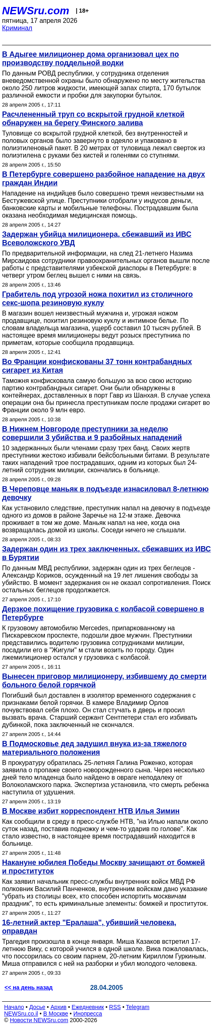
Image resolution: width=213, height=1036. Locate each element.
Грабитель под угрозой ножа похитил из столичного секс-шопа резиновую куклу (97, 298)
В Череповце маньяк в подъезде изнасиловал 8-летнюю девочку (105, 493)
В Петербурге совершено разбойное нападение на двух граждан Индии (103, 178)
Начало (14, 1007)
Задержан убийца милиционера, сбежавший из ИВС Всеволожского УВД (96, 238)
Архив (59, 1007)
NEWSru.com (35, 10)
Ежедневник (88, 1007)
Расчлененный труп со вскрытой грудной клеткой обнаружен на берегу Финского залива (93, 118)
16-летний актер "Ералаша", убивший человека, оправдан (89, 926)
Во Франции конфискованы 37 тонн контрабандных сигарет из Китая (97, 366)
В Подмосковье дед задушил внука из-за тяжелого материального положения (94, 748)
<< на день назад (28, 987)
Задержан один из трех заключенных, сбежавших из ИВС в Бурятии (106, 553)
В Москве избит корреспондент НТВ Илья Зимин (91, 811)
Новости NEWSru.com (39, 1020)
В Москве (55, 1013)
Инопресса (87, 1013)
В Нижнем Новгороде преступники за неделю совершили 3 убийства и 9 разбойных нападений (92, 433)
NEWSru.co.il (21, 1013)
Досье (37, 1007)
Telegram (138, 1007)
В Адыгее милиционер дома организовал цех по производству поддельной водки (90, 58)
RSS (115, 1007)
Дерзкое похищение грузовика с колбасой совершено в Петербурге (103, 613)
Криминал (17, 27)
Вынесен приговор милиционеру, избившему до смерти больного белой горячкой (104, 680)
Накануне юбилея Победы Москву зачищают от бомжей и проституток (103, 866)
